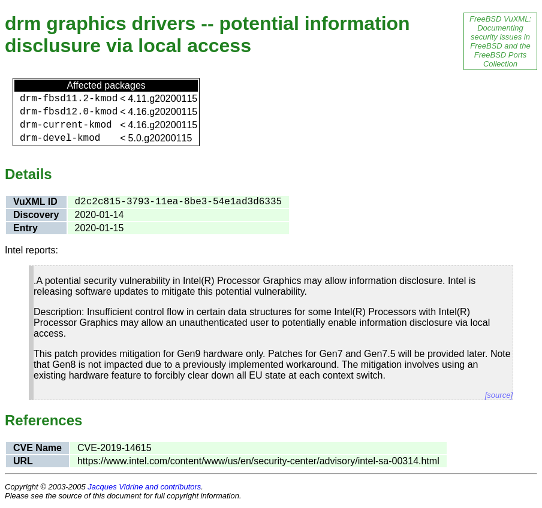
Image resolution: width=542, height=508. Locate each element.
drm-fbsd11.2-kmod (69, 98)
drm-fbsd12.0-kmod (69, 112)
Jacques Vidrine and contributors (144, 486)
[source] (499, 395)
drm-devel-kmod (60, 138)
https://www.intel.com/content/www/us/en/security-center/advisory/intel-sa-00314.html (258, 461)
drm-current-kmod (66, 125)
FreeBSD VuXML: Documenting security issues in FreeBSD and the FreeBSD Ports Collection (500, 41)
